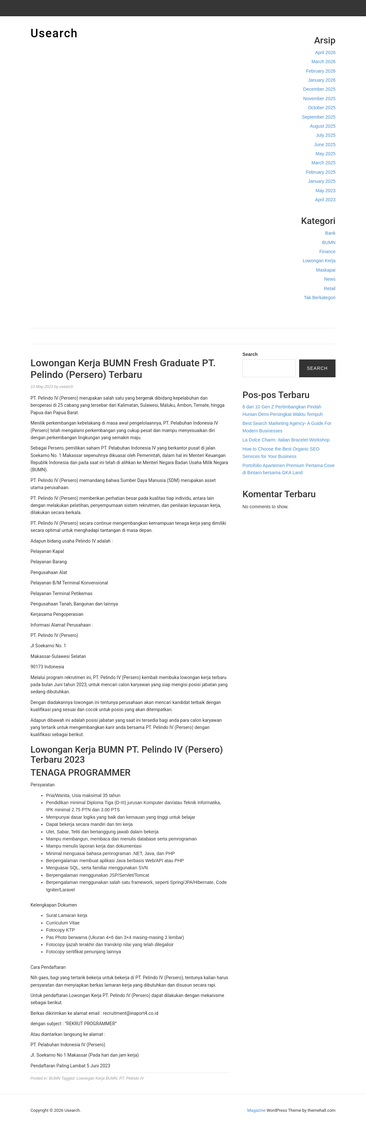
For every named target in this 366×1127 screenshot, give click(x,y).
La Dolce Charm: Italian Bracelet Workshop (285, 439)
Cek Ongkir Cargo (317, 311)
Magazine (256, 1110)
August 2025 (323, 126)
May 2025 (326, 153)
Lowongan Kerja (319, 260)
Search (250, 354)
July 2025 (326, 135)
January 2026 (322, 80)
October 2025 (322, 107)
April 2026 (325, 52)
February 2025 (321, 172)
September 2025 (319, 117)
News (330, 279)
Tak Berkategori (320, 297)
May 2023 (326, 190)
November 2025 (319, 98)
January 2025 (322, 181)
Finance (327, 251)
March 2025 (323, 162)
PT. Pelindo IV (131, 1078)
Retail (330, 288)
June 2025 (325, 144)
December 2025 (319, 89)
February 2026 (321, 71)
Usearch (54, 33)
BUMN (329, 242)
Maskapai (326, 270)
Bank (330, 233)
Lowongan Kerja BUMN (97, 1078)
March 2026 (323, 61)
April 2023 (325, 199)
